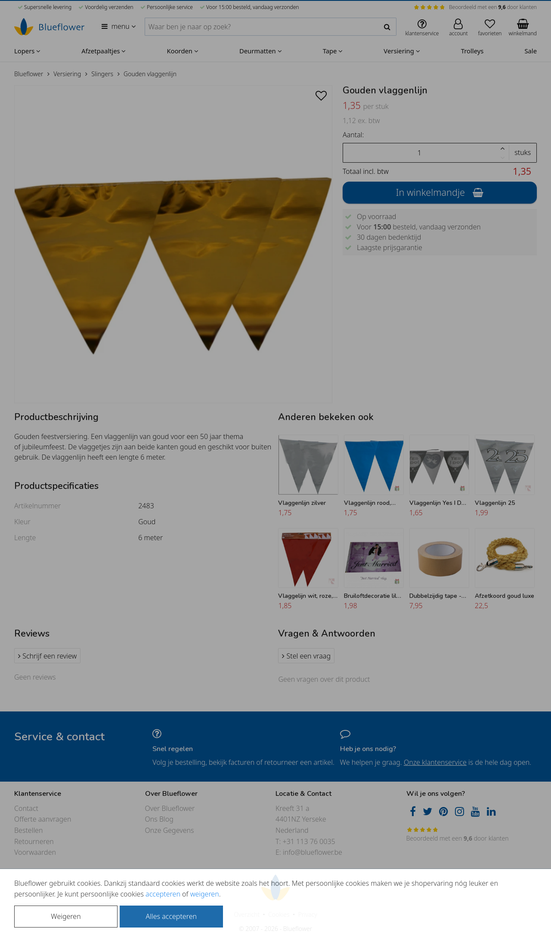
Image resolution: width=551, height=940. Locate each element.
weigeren (204, 894)
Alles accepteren (171, 916)
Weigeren (65, 916)
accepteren (162, 894)
